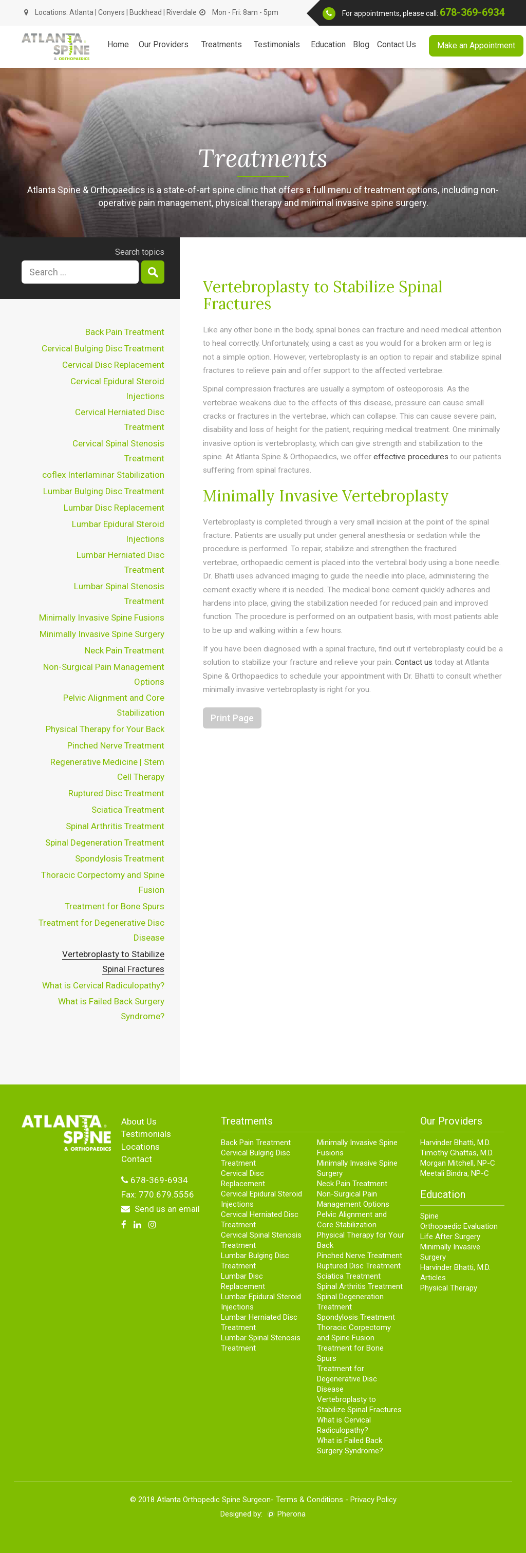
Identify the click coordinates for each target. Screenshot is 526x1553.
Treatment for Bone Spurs (114, 906)
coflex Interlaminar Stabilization (103, 475)
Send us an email (160, 1209)
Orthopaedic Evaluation (459, 1226)
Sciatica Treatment (127, 809)
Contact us (414, 662)
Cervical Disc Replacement (113, 365)
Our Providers (164, 44)
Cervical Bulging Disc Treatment (103, 348)
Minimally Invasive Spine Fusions (101, 617)
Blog (361, 44)
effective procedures (410, 456)
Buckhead (146, 12)
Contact (136, 1159)
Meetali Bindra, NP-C (454, 1173)
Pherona (291, 1514)
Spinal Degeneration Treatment (104, 842)
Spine (429, 1216)
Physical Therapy (448, 1288)
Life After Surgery (450, 1236)
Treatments (221, 44)
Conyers (111, 12)
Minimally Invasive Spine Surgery (102, 634)
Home (118, 44)
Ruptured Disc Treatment (116, 793)
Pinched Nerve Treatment (115, 745)
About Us (139, 1121)
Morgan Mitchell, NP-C (457, 1163)
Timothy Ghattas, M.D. (457, 1152)
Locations (140, 1147)
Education (328, 44)
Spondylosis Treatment (119, 858)
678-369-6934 (472, 12)
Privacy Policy (373, 1499)
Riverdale (181, 12)
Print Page (232, 718)
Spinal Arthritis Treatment (115, 826)
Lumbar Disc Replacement (114, 507)
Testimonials (277, 44)
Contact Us (396, 44)
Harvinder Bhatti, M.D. (455, 1142)
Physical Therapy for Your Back (105, 729)
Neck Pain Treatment (124, 650)
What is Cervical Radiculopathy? (103, 985)
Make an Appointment (476, 45)
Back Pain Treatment (124, 332)
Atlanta (81, 12)
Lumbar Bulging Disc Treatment (103, 491)
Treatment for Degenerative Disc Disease (347, 1379)
